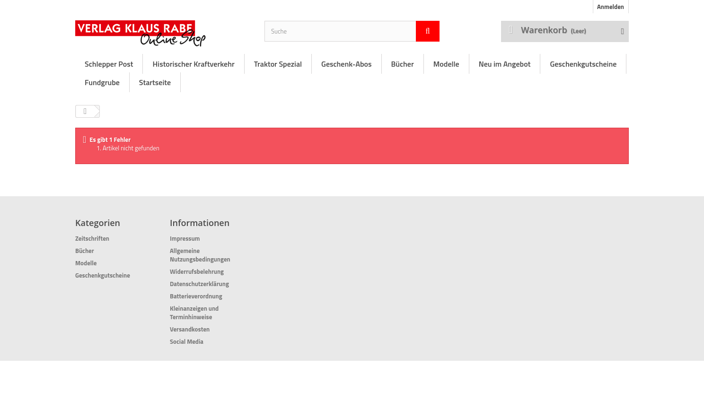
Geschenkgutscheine (583, 64)
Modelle (446, 64)
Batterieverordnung (196, 296)
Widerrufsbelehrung (197, 271)
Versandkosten (190, 329)
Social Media (186, 341)
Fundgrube (102, 82)
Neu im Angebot (505, 64)
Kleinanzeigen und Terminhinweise (194, 313)
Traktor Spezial (278, 64)
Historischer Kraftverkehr (193, 64)
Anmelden (610, 6)
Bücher (402, 64)
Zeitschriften (92, 238)
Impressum (185, 238)
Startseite (155, 82)
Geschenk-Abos (346, 64)
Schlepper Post (109, 64)
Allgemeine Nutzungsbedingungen (200, 255)
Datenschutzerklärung (199, 283)
